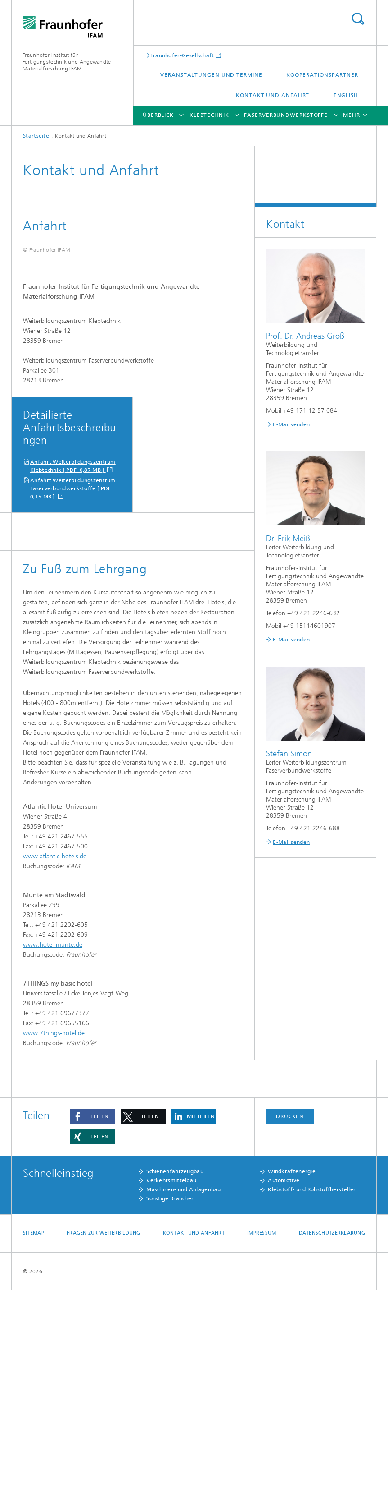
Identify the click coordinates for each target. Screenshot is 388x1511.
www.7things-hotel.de (54, 1254)
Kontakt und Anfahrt (272, 95)
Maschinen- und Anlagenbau (183, 1410)
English (346, 95)
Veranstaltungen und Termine (211, 75)
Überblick (158, 115)
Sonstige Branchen (170, 1419)
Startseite (36, 136)
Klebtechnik (209, 115)
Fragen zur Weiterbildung (103, 1453)
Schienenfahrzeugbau (174, 1392)
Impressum (261, 1453)
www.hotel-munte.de (52, 1165)
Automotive (283, 1401)
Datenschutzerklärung (332, 1453)
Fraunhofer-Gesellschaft (182, 55)
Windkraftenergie (292, 1392)
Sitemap (33, 1453)
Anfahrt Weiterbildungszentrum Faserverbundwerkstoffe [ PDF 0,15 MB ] (73, 709)
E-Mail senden (291, 424)
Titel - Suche (358, 18)
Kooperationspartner (322, 75)
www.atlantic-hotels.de (54, 1077)
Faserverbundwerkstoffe (286, 115)
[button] (92, 1337)
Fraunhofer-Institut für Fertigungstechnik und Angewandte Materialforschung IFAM (67, 62)
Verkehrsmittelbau (171, 1401)
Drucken (290, 1337)
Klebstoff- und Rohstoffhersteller (312, 1410)
